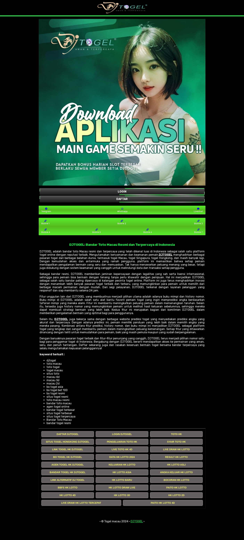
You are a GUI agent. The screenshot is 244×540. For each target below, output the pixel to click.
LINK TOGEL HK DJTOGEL (67, 449)
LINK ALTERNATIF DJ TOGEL (67, 480)
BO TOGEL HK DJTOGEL (67, 457)
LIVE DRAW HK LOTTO (176, 449)
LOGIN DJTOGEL (122, 434)
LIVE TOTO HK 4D (122, 449)
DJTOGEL (165, 254)
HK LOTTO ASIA (122, 472)
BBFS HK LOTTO (67, 487)
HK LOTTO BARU (122, 480)
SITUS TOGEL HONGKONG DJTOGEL (67, 441)
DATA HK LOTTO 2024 (122, 457)
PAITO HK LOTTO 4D (163, 502)
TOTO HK (176, 434)
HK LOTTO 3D (122, 495)
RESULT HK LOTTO (176, 457)
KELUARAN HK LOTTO (122, 464)
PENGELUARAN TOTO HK (122, 441)
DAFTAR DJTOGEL (67, 434)
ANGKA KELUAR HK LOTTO (176, 472)
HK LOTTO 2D (176, 495)
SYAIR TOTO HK (176, 441)
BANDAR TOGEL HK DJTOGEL (67, 472)
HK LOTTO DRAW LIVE (122, 487)
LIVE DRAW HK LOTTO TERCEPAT (81, 502)
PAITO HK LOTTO (176, 487)
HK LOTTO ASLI (176, 464)
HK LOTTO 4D (68, 495)
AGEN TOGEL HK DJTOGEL (67, 464)
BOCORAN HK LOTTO (176, 480)
